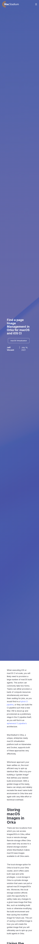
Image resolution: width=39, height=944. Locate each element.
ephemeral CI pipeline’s (17, 723)
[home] (10, 4)
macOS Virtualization (19, 341)
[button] (36, 4)
